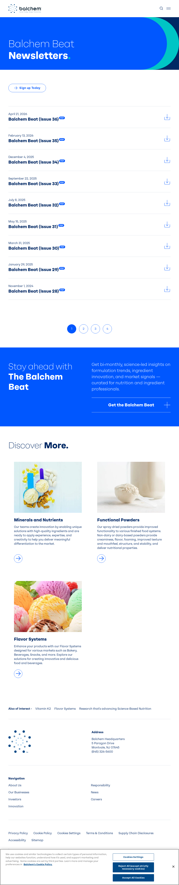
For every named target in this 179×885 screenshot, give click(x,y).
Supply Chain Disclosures (136, 833)
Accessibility (17, 840)
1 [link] (71, 328)
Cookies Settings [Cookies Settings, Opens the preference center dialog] (133, 857)
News (94, 792)
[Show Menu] (168, 8)
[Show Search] (161, 8)
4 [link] (107, 328)
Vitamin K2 (43, 708)
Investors (14, 799)
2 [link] (83, 328)
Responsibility (100, 785)
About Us (14, 785)
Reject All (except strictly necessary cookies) (133, 867)
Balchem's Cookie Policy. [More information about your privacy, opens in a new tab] (38, 864)
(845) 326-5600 (102, 751)
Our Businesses (18, 792)
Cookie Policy (42, 833)
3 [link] (95, 328)
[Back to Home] (19, 741)
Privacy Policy (18, 833)
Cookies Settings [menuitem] (68, 833)
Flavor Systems (65, 708)
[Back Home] (25, 8)
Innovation (15, 806)
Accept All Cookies (133, 877)
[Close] (173, 866)
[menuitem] (48, 785)
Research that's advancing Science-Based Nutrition (115, 708)
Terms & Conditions (99, 833)
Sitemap (37, 840)
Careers (96, 799)
